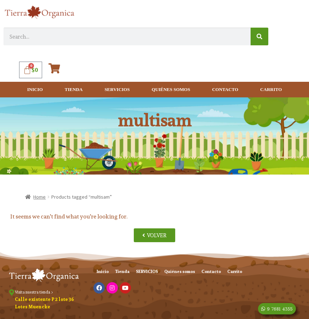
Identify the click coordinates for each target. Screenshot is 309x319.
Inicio (35, 89)
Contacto (225, 89)
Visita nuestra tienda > (34, 292)
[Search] (259, 36)
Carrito (271, 89)
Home (39, 197)
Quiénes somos (170, 89)
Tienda (74, 89)
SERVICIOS (117, 89)
